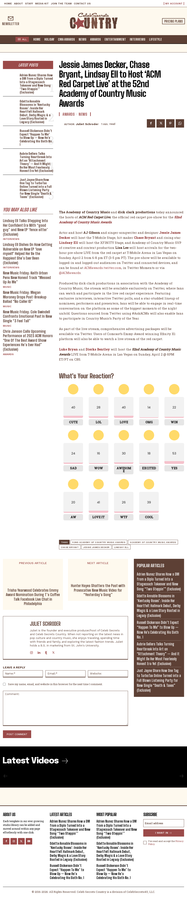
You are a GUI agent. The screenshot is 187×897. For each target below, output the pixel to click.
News (83, 114)
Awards (8, 354)
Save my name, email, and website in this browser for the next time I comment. (55, 684)
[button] (167, 39)
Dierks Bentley (98, 349)
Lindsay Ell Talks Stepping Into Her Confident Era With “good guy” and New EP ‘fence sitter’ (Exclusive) (25, 227)
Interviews (11, 239)
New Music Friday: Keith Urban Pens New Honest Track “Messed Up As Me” (27, 277)
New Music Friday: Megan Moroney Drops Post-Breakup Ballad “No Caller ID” (24, 297)
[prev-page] (5, 776)
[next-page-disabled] (181, 776)
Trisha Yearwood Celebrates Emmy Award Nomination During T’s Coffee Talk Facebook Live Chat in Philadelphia (33, 597)
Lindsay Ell (121, 547)
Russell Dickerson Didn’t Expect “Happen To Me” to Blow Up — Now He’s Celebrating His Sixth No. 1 (36, 137)
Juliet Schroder (87, 124)
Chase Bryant (70, 547)
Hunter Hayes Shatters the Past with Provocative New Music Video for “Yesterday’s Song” (98, 590)
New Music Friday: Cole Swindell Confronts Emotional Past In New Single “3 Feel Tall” (27, 316)
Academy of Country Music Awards (153, 542)
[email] (163, 823)
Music (7, 287)
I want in (163, 832)
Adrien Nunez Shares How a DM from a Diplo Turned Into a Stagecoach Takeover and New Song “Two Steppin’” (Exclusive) (36, 83)
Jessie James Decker (96, 547)
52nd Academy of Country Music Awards (98, 542)
